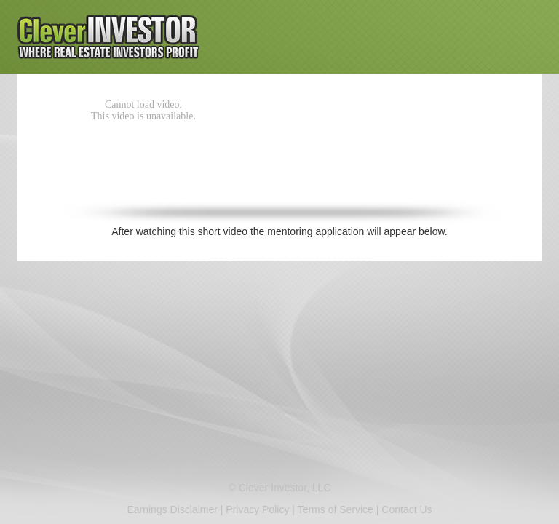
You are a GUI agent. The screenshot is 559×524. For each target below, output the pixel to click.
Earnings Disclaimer (172, 509)
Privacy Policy (257, 509)
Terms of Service (335, 509)
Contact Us (406, 509)
